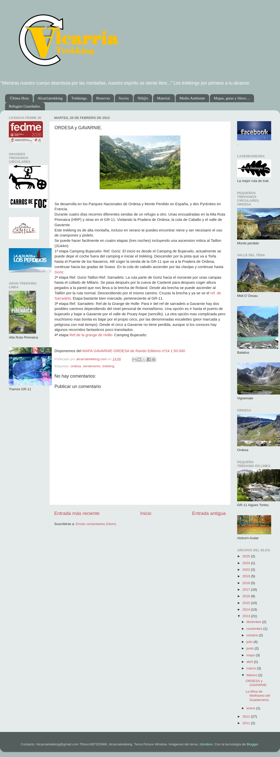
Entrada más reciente (77, 513)
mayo (251, 655)
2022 (246, 569)
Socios (124, 98)
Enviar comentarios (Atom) (96, 524)
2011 (246, 723)
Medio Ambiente (192, 98)
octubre (252, 635)
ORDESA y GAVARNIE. (257, 683)
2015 (246, 603)
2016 (246, 596)
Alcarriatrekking (50, 98)
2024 (246, 563)
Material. (164, 98)
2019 (246, 576)
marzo (251, 668)
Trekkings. (79, 98)
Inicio (145, 513)
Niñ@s (142, 98)
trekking (108, 366)
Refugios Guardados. (25, 106)
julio (250, 642)
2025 (246, 556)
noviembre (254, 629)
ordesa (76, 366)
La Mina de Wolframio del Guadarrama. (258, 695)
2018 (246, 583)
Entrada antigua (209, 513)
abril (250, 662)
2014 (246, 609)
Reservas (103, 98)
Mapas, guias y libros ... (232, 98)
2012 (246, 716)
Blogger (252, 744)
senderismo (92, 366)
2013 (246, 616)
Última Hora (19, 98)
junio (250, 648)
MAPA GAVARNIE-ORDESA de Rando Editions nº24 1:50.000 (133, 351)
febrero (252, 675)
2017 (246, 589)
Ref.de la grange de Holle (90, 335)
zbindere (206, 744)
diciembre (254, 622)
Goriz (58, 272)
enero (251, 708)
